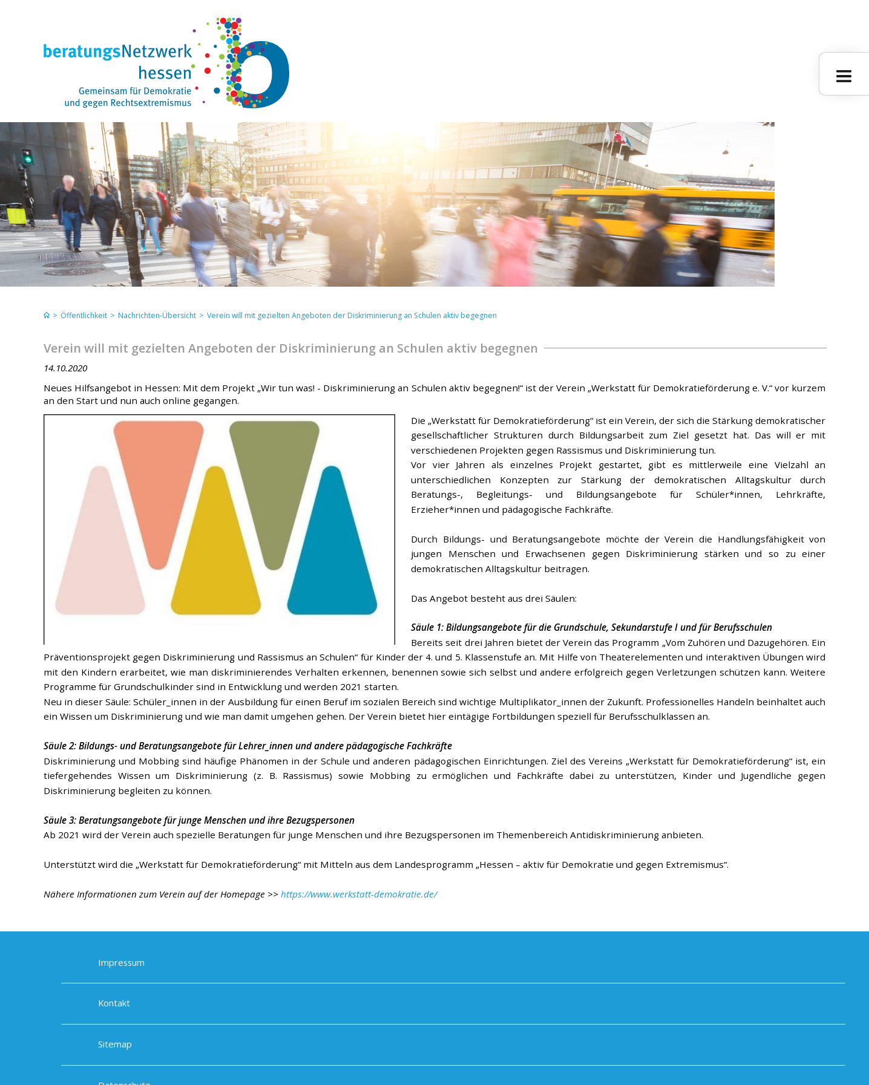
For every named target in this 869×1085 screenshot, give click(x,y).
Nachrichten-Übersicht (157, 315)
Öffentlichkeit (84, 315)
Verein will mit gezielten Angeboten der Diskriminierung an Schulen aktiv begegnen (352, 315)
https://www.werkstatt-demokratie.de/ (359, 894)
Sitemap (115, 1044)
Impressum (121, 962)
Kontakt (114, 1003)
